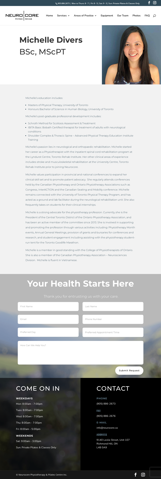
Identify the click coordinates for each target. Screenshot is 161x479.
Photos (137, 15)
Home (49, 15)
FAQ (147, 15)
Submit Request (129, 370)
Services (62, 15)
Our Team (122, 15)
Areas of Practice (84, 15)
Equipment (107, 15)
